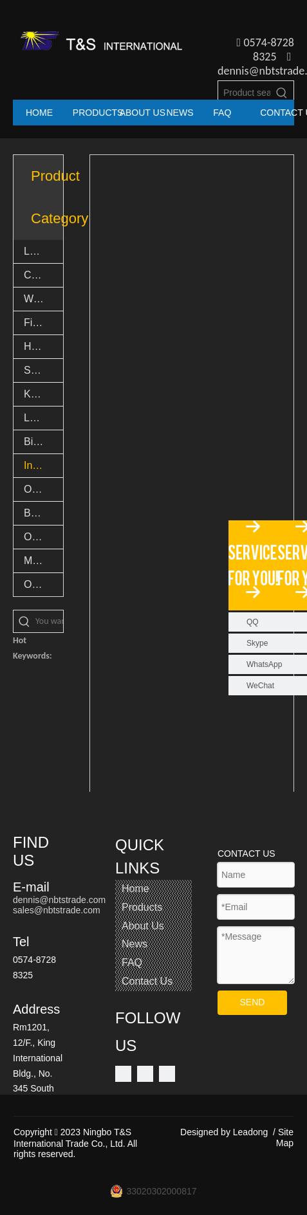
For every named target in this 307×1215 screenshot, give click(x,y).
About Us (143, 925)
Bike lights (43, 441)
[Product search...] (244, 92)
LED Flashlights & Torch (43, 251)
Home (135, 888)
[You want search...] (49, 621)
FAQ (132, 962)
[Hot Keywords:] (281, 92)
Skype (257, 643)
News (134, 943)
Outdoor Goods (43, 536)
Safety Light (43, 370)
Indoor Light (43, 465)
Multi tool (43, 560)
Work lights (43, 298)
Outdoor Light (43, 489)
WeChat (260, 685)
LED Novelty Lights (43, 417)
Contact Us (147, 981)
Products (142, 907)
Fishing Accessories (43, 322)
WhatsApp (264, 664)
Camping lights (43, 274)
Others (39, 584)
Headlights (43, 346)
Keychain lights (43, 393)
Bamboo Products (43, 512)
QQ (253, 621)
